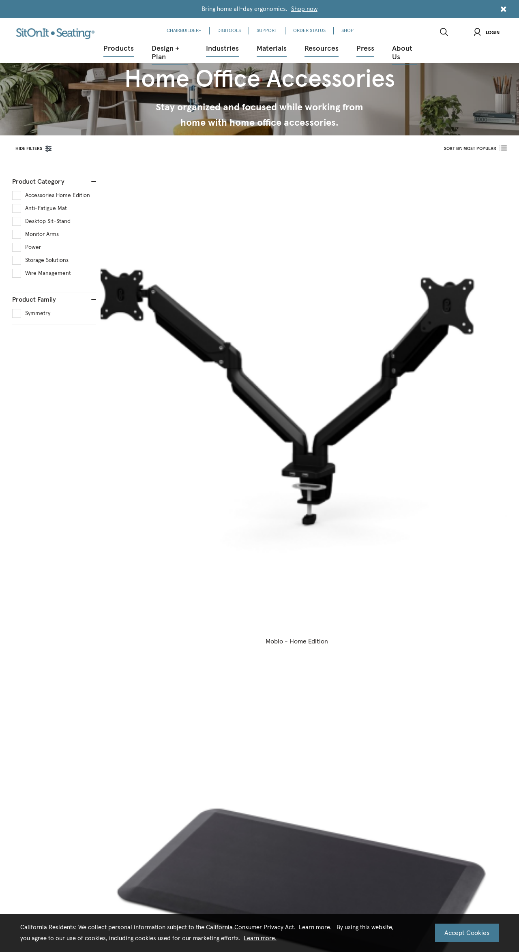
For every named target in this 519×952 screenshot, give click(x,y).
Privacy (235, 844)
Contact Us (361, 607)
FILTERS (28, 149)
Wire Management (48, 273)
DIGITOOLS (229, 30)
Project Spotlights (256, 630)
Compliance (306, 641)
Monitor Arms (42, 234)
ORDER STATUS (309, 30)
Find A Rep (360, 652)
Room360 (75, 607)
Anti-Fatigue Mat (46, 208)
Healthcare (77, 630)
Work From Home (84, 652)
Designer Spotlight (256, 698)
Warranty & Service (370, 618)
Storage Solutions (47, 260)
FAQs (354, 664)
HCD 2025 (132, 652)
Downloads (191, 607)
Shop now (304, 9)
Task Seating (249, 720)
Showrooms (306, 686)
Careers (301, 618)
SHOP (347, 30)
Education (76, 641)
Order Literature (197, 641)
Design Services (82, 664)
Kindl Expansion (253, 709)
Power (33, 247)
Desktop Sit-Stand (48, 221)
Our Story (303, 607)
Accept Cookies (466, 933)
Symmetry (37, 313)
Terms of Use (271, 844)
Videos (186, 630)
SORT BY (470, 149)
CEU (183, 652)
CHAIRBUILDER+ (184, 30)
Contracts (190, 618)
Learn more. (315, 927)
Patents (301, 675)
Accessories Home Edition (57, 195)
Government (135, 618)
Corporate (76, 618)
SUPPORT (267, 30)
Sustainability (307, 630)
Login (487, 32)
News (241, 618)
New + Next (248, 607)
